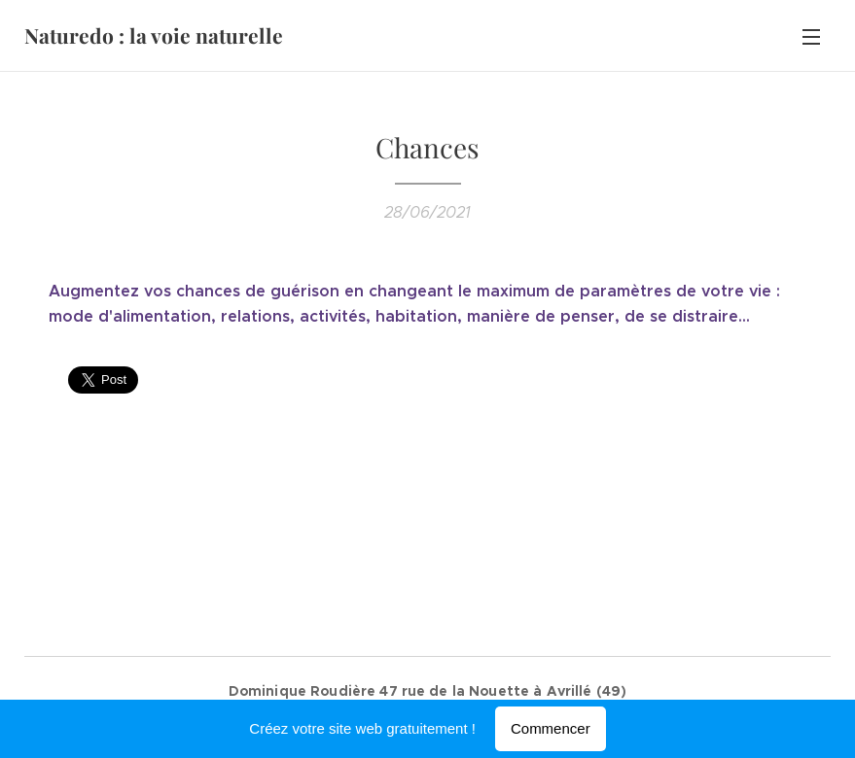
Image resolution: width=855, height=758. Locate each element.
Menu (811, 37)
